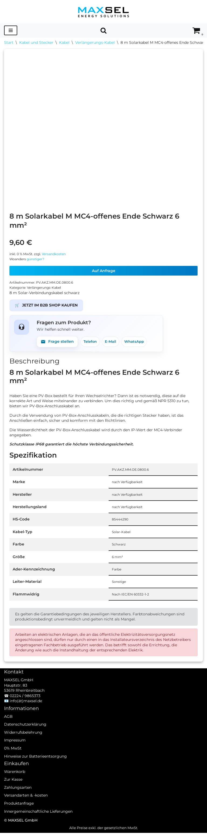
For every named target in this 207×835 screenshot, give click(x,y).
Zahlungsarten (18, 796)
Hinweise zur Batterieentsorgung (35, 765)
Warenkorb (14, 781)
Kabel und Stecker (36, 42)
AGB (8, 725)
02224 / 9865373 (25, 705)
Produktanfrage (19, 812)
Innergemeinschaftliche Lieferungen (38, 820)
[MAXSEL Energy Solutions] (103, 11)
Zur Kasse (13, 789)
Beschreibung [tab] (34, 361)
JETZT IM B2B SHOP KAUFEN (46, 306)
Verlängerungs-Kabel (95, 42)
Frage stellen (57, 342)
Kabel (64, 42)
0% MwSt (13, 757)
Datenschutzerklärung (25, 733)
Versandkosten (58, 254)
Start (8, 42)
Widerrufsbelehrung (23, 741)
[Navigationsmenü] (10, 30)
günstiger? (37, 259)
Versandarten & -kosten (26, 804)
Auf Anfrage (103, 271)
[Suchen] (103, 30)
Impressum (15, 749)
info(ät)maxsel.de (26, 710)
